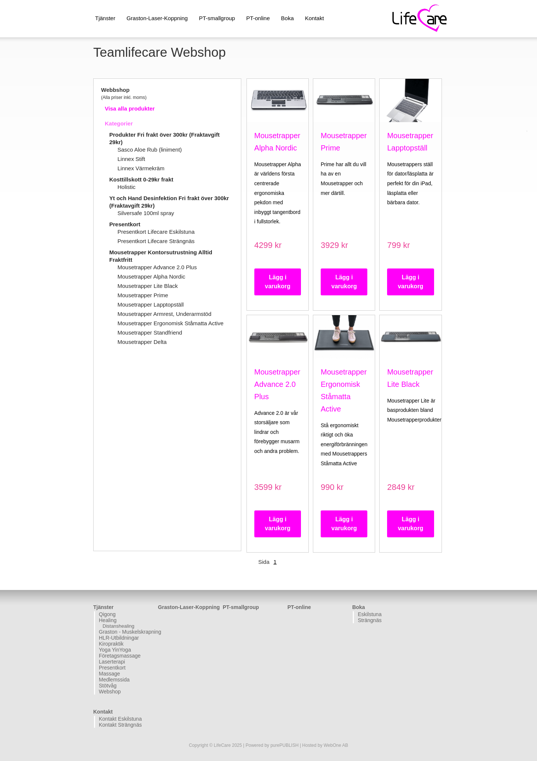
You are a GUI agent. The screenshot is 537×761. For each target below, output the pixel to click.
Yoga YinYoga (115, 650)
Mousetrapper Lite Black (147, 286)
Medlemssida (114, 680)
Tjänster (105, 18)
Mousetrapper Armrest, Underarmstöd (164, 314)
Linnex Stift (131, 159)
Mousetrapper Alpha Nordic (151, 276)
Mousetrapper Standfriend (149, 332)
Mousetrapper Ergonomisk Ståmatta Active (170, 323)
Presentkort (124, 224)
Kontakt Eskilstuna (120, 719)
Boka (287, 18)
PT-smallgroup (217, 18)
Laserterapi (112, 662)
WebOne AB (336, 745)
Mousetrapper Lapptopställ (150, 304)
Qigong (107, 614)
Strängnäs (369, 620)
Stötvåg (107, 686)
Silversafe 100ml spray (145, 213)
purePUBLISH (284, 745)
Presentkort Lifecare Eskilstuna (156, 232)
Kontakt (314, 18)
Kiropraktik (111, 644)
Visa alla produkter (130, 108)
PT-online (258, 18)
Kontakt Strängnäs (120, 725)
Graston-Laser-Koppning (157, 18)
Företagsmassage (120, 656)
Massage (109, 674)
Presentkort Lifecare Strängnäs (156, 241)
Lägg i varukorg (277, 281)
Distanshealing (118, 626)
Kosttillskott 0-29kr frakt (141, 179)
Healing (107, 620)
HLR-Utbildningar (119, 638)
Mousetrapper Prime (142, 295)
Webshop (110, 692)
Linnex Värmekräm (140, 168)
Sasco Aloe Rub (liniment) (149, 149)
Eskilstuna (369, 614)
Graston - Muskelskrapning (127, 632)
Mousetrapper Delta (142, 342)
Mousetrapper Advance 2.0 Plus (157, 267)
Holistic (126, 187)
